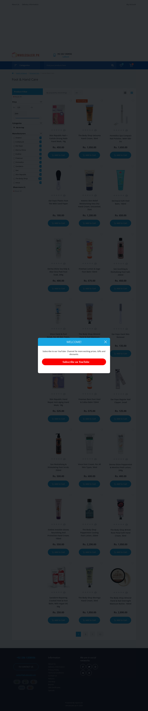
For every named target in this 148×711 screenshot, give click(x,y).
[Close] (105, 341)
